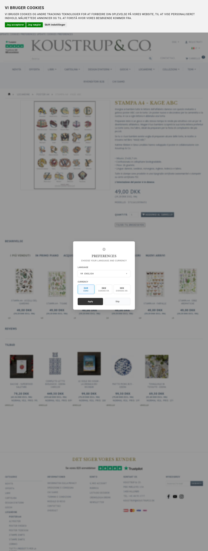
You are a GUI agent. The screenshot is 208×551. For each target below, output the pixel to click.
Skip (117, 301)
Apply (90, 301)
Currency (83, 282)
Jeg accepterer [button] (15, 24)
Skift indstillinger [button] (55, 24)
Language (83, 267)
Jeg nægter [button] (34, 24)
